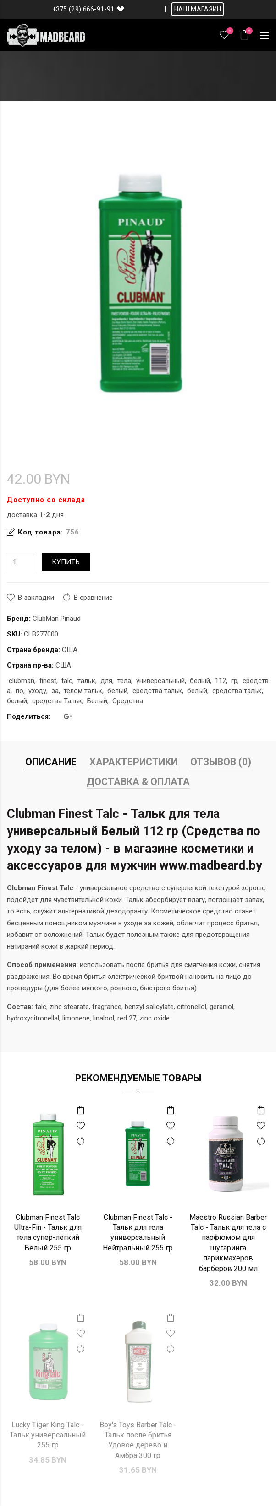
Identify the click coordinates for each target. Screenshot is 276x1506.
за (55, 691)
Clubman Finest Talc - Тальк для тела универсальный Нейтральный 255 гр (138, 1232)
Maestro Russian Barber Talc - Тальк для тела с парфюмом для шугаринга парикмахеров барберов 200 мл (228, 1243)
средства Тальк (57, 701)
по (19, 691)
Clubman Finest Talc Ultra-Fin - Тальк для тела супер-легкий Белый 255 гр (48, 1232)
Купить (66, 562)
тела (124, 681)
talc (66, 681)
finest (47, 681)
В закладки (36, 597)
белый (200, 681)
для (106, 681)
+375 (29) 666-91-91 (83, 9)
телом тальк (83, 691)
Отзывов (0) (220, 762)
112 (220, 681)
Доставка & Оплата (138, 781)
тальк (86, 681)
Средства (127, 701)
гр (234, 681)
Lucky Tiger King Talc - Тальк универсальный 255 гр (48, 1435)
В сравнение (93, 597)
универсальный (160, 681)
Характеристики (133, 762)
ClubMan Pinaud (57, 618)
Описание (51, 762)
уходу (37, 691)
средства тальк (157, 691)
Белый (97, 701)
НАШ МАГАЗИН (197, 9)
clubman (21, 681)
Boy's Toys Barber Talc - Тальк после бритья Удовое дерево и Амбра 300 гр (138, 1440)
